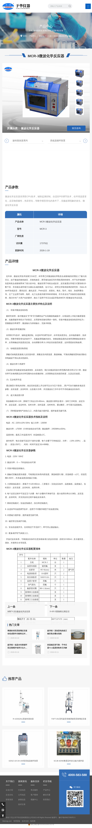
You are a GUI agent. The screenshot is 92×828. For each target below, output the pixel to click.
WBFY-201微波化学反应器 (18, 625)
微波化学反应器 (45, 36)
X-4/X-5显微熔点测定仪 (59, 625)
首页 (25, 36)
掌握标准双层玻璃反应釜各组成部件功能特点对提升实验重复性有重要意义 (17, 662)
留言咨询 (76, 128)
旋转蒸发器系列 (20, 140)
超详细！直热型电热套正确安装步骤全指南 (57, 661)
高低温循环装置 (57, 140)
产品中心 (32, 36)
